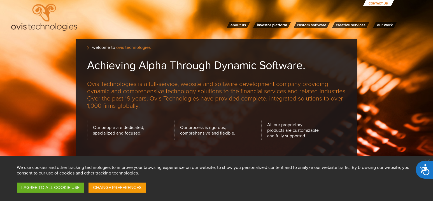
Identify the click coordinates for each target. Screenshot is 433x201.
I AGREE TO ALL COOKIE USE (50, 187)
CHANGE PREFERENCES (117, 187)
